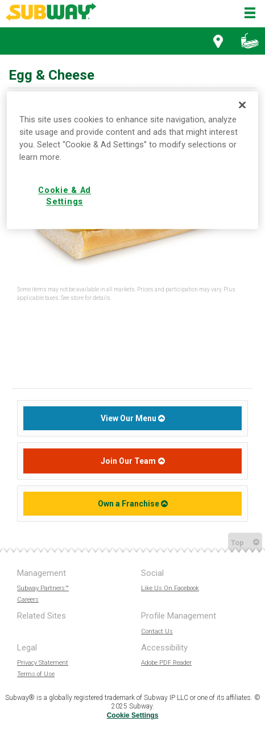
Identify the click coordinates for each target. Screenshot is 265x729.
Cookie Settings (133, 715)
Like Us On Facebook (170, 588)
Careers (28, 599)
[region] (133, 160)
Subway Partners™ (43, 588)
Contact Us (157, 631)
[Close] (242, 105)
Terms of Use (36, 674)
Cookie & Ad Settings (64, 196)
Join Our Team (128, 461)
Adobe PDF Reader (166, 662)
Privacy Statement (42, 662)
